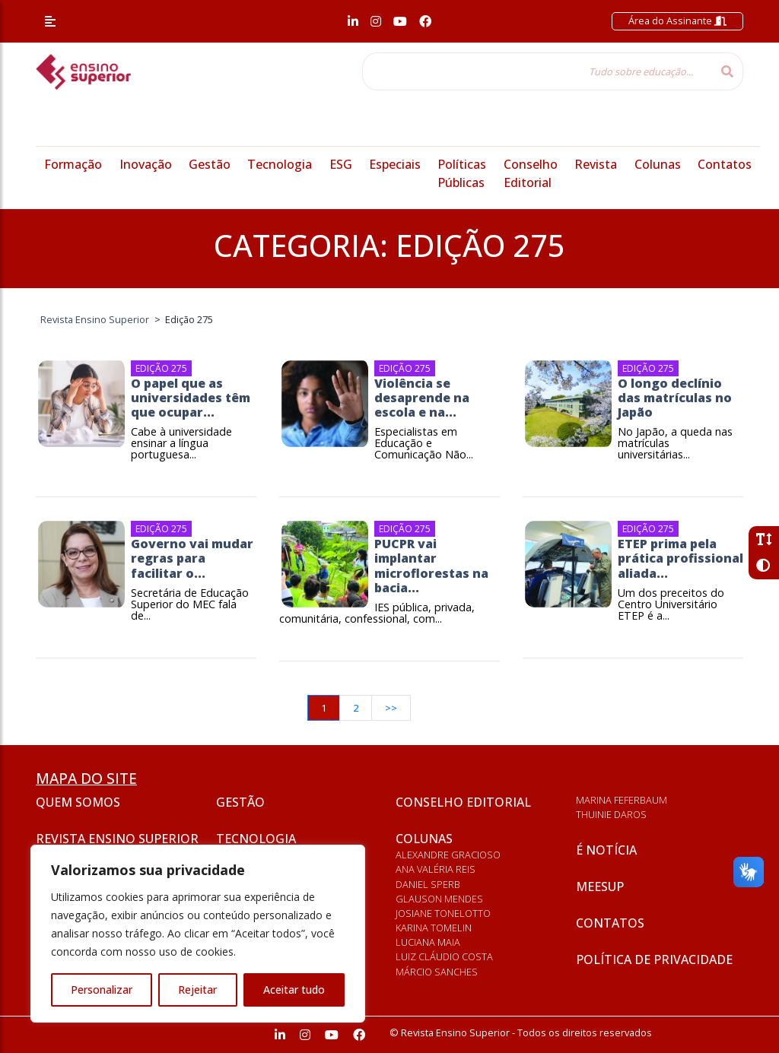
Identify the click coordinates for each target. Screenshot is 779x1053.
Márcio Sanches (437, 971)
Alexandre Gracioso (448, 854)
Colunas (657, 164)
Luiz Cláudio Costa (444, 956)
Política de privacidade (654, 959)
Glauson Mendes (439, 899)
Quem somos (78, 802)
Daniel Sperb (428, 884)
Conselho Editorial (463, 802)
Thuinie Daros (611, 814)
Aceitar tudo (294, 989)
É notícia (606, 850)
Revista (595, 164)
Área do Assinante (677, 20)
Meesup (600, 886)
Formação (73, 164)
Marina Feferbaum (621, 800)
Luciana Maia (428, 942)
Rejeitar (197, 989)
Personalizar (101, 989)
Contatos (725, 164)
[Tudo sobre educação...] (537, 71)
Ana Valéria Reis (435, 869)
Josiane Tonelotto (443, 913)
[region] (197, 934)
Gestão (210, 164)
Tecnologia (279, 164)
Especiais (395, 164)
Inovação (145, 164)
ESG (340, 164)
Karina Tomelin (434, 927)
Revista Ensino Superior (117, 838)
